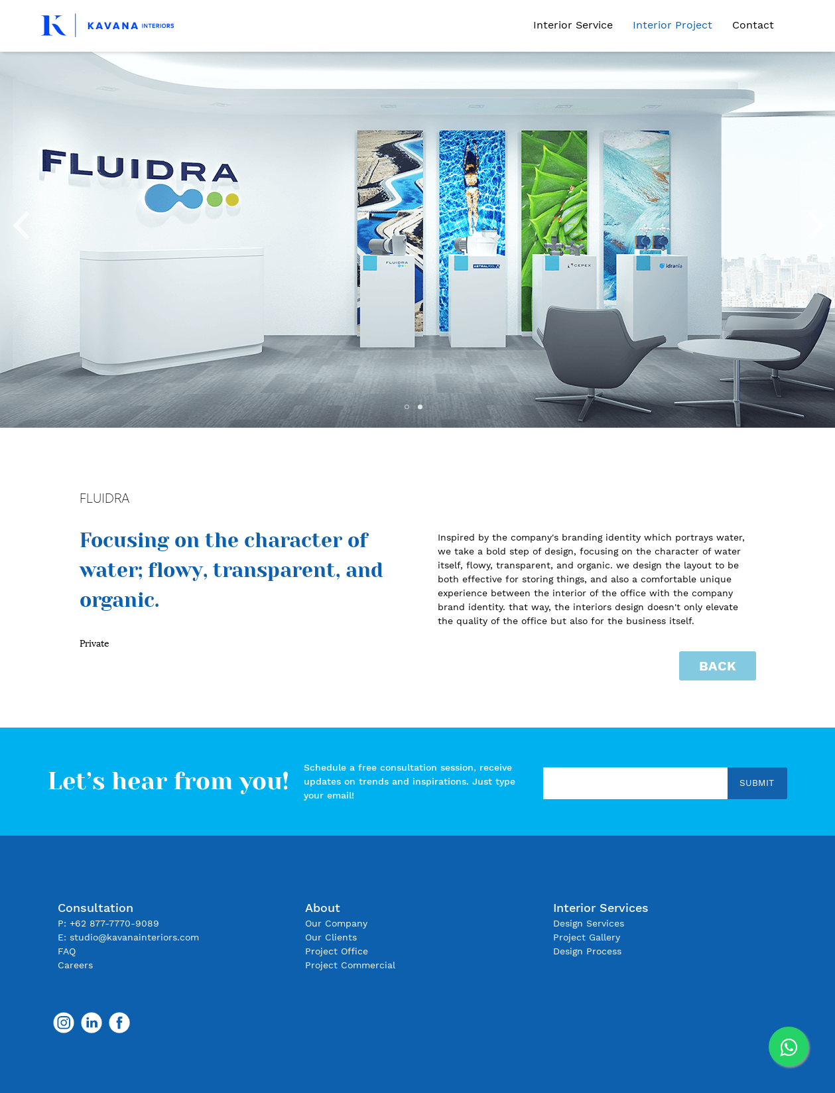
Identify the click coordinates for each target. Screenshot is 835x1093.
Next (815, 220)
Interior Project (672, 25)
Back (717, 666)
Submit (756, 782)
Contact (753, 25)
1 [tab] (411, 411)
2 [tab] (424, 411)
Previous (20, 220)
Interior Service (573, 25)
